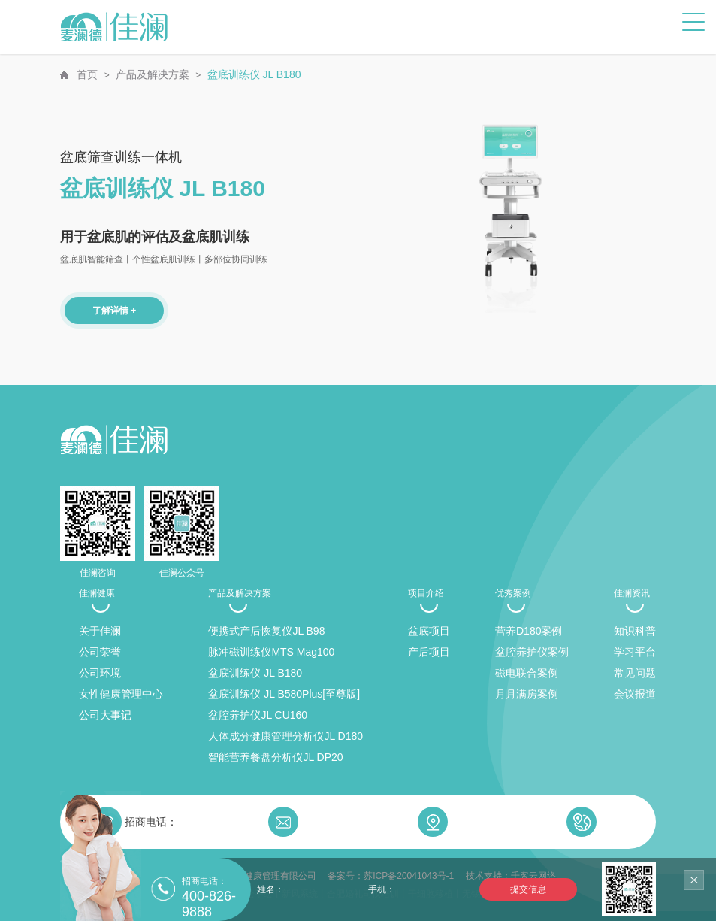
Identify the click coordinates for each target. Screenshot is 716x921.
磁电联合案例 (526, 673)
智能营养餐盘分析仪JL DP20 (275, 757)
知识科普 (635, 631)
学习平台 (635, 652)
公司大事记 (105, 715)
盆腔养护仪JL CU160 (257, 715)
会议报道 (635, 694)
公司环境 (100, 673)
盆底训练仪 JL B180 (254, 74)
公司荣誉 (100, 652)
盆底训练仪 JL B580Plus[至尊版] (284, 694)
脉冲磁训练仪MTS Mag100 (271, 652)
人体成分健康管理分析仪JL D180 (285, 736)
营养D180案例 (528, 631)
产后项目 (429, 652)
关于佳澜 (100, 631)
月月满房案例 (526, 694)
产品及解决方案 (152, 74)
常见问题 (635, 673)
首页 (87, 74)
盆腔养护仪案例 (532, 652)
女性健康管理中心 (121, 694)
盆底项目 (429, 631)
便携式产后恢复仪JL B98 (266, 631)
